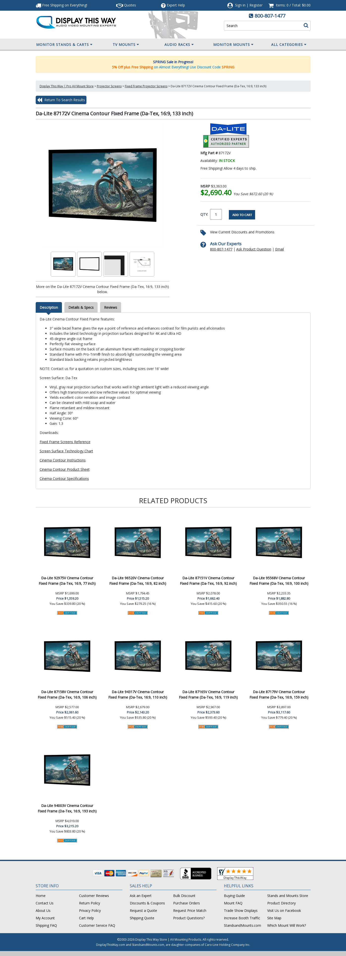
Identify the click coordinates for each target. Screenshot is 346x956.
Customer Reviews (94, 895)
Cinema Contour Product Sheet (65, 469)
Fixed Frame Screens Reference (65, 441)
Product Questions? (189, 918)
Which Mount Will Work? (286, 925)
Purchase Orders (186, 903)
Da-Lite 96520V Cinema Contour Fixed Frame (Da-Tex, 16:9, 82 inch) (137, 581)
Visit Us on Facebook (284, 910)
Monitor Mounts (233, 44)
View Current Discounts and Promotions (242, 232)
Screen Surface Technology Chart (66, 451)
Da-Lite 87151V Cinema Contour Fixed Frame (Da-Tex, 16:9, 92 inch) (208, 581)
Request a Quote (143, 910)
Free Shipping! (61, 5)
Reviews (110, 307)
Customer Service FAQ (97, 925)
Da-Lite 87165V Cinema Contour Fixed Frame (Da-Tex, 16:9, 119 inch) (208, 694)
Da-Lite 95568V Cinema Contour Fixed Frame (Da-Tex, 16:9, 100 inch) (278, 581)
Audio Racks (179, 44)
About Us (43, 910)
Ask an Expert (141, 895)
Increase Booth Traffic (242, 918)
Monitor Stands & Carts (64, 44)
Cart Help (86, 918)
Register (256, 5)
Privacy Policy (90, 910)
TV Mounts (126, 44)
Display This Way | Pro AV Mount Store (67, 86)
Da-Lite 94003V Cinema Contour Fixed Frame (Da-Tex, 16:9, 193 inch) (67, 808)
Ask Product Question (253, 249)
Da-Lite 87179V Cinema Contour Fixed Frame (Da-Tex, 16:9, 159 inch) (278, 694)
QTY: (204, 214)
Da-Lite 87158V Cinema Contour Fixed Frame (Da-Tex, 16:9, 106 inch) (67, 694)
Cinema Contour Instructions (63, 460)
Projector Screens (109, 86)
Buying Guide (234, 895)
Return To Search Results (61, 100)
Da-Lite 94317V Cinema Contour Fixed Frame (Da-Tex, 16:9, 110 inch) (137, 694)
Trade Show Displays (241, 910)
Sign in (240, 5)
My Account (45, 918)
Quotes (126, 5)
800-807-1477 (270, 15)
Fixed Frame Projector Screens (146, 86)
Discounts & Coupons (147, 903)
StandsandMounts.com (242, 925)
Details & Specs (81, 307)
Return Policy (89, 903)
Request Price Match (189, 910)
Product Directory (281, 903)
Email (279, 249)
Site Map (274, 918)
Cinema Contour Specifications (64, 478)
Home (41, 895)
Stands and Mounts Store (287, 895)
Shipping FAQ (46, 925)
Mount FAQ (233, 903)
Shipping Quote (142, 918)
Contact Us (44, 903)
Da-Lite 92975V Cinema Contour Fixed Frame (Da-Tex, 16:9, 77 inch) (67, 581)
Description (49, 307)
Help (173, 5)
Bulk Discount (184, 895)
